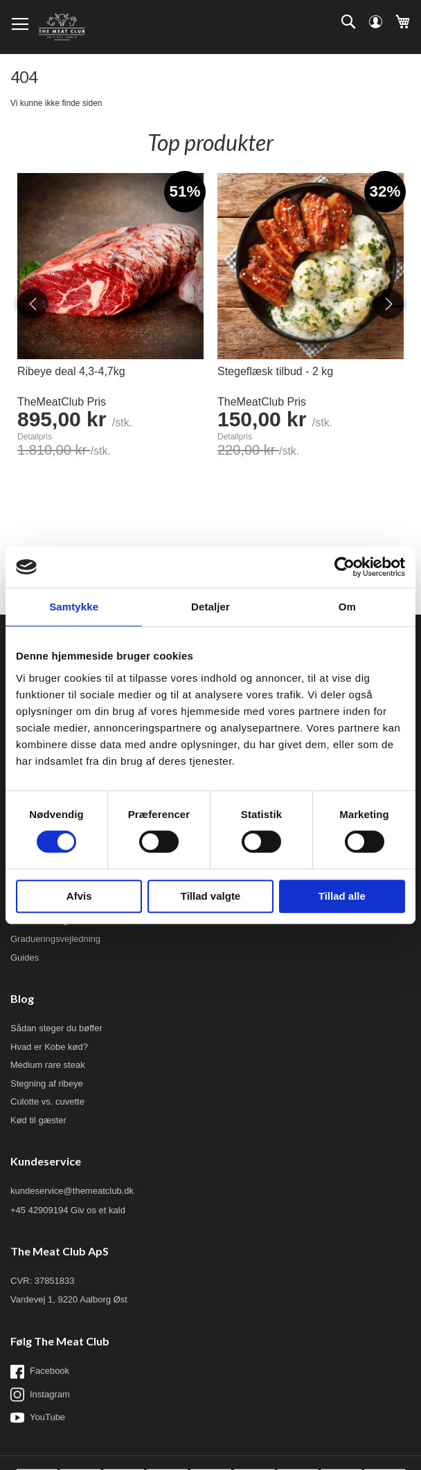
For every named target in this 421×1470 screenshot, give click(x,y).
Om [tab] (347, 606)
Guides (24, 957)
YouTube (37, 1417)
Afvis (79, 896)
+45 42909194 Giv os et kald (67, 1210)
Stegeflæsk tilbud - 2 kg (275, 371)
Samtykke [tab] (73, 606)
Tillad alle (342, 896)
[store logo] (61, 27)
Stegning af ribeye (46, 1083)
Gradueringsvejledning (55, 939)
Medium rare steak (47, 1065)
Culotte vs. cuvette (47, 1101)
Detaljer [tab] (210, 606)
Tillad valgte (210, 896)
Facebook (39, 1372)
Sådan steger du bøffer (56, 1028)
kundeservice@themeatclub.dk (72, 1191)
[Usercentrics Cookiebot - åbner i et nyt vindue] (344, 566)
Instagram (40, 1394)
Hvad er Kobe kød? (49, 1047)
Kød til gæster (38, 1120)
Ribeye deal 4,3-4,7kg (71, 371)
